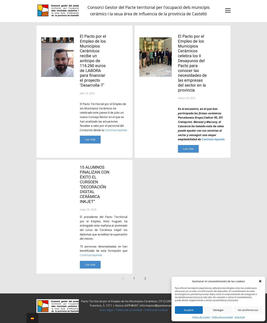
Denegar (218, 310)
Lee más (90, 139)
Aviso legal (239, 317)
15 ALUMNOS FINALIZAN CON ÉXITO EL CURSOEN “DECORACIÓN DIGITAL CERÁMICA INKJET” (94, 184)
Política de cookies (201, 317)
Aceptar (189, 310)
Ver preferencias (248, 310)
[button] (260, 281)
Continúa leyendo (116, 130)
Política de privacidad (222, 317)
